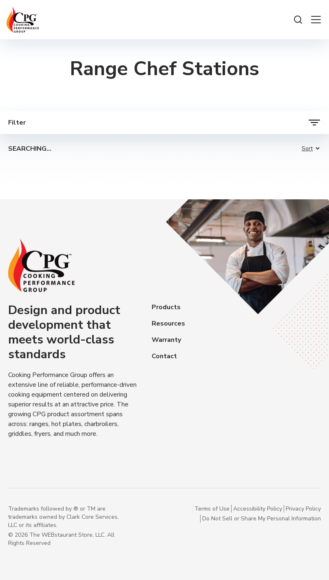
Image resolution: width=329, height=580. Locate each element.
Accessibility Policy (257, 509)
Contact (164, 356)
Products (166, 307)
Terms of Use (212, 509)
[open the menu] (315, 19)
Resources (168, 323)
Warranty (166, 339)
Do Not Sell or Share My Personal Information (261, 518)
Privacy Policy (303, 509)
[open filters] (164, 122)
